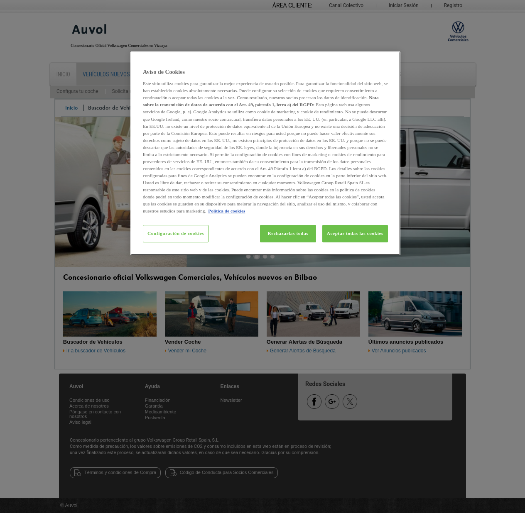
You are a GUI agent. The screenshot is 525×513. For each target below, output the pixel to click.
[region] (265, 153)
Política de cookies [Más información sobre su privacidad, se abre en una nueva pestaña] (226, 210)
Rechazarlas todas (287, 233)
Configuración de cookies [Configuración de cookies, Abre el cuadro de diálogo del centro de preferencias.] (175, 233)
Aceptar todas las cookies (355, 233)
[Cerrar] (389, 61)
